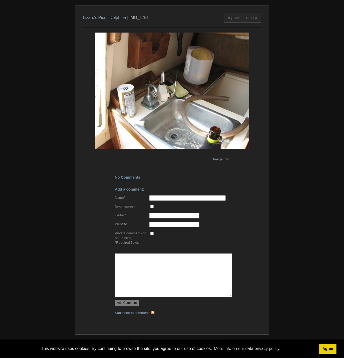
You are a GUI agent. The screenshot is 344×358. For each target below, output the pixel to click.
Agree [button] (327, 349)
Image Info (221, 159)
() (125, 206)
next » (251, 17)
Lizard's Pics (94, 17)
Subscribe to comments (135, 313)
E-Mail (120, 215)
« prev (233, 17)
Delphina (117, 17)
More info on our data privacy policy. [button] (247, 348)
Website (121, 224)
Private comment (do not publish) (130, 235)
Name (120, 197)
